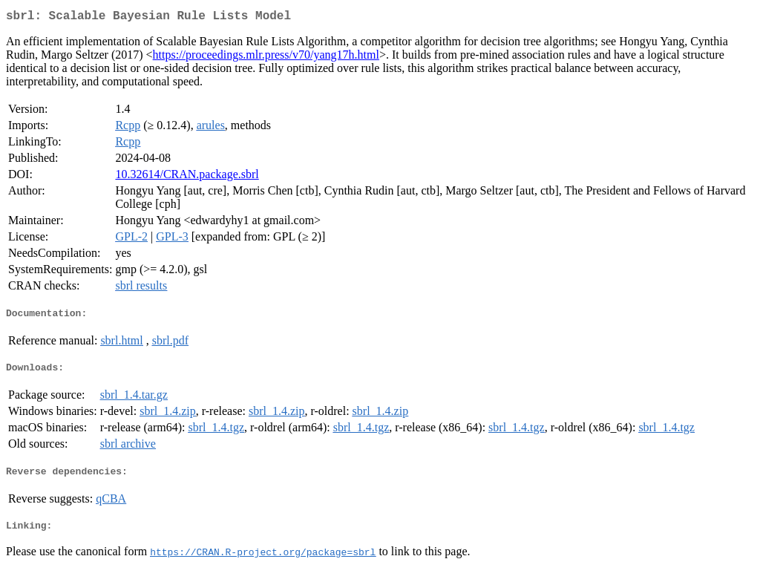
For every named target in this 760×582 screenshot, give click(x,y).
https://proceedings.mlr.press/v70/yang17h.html (266, 57)
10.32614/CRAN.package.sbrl (186, 177)
